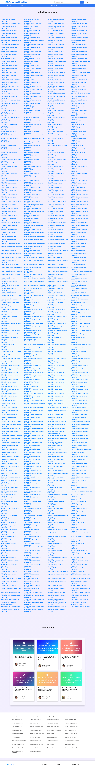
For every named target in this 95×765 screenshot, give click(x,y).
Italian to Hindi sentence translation (34, 281)
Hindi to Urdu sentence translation (11, 253)
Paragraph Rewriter (34, 747)
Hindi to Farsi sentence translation (34, 236)
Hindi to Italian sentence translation (58, 239)
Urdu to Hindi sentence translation (58, 575)
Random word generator (18, 747)
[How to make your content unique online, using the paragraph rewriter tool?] (47, 679)
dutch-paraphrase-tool (17, 733)
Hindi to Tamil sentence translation (58, 250)
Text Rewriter (50, 747)
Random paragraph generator (72, 740)
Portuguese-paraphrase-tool (37, 733)
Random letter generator (18, 744)
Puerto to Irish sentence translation (81, 449)
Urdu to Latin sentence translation (81, 578)
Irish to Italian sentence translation (58, 260)
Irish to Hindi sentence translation (34, 260)
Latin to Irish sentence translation (57, 344)
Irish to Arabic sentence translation (11, 257)
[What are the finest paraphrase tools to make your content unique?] (71, 647)
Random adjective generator (19, 740)
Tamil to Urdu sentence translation (34, 547)
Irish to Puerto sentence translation (58, 267)
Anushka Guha (69, 697)
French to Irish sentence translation (34, 177)
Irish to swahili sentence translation (11, 271)
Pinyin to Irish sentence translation (58, 407)
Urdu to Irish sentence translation (80, 575)
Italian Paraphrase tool (35, 723)
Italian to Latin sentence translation (34, 285)
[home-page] (16, 2)
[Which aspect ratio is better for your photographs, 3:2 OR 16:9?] (23, 647)
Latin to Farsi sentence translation (34, 341)
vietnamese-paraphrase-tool (54, 730)
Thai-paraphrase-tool (17, 726)
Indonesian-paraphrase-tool (36, 730)
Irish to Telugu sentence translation (81, 271)
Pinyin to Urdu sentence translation (11, 421)
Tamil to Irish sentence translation (81, 533)
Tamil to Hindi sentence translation (58, 533)
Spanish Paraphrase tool (53, 719)
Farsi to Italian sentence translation (58, 135)
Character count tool (35, 737)
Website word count (70, 744)
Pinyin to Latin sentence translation (58, 410)
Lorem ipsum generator (35, 751)
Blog (87, 2)
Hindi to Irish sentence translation (34, 239)
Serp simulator (50, 744)
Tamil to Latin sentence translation (81, 536)
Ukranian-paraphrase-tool (71, 726)
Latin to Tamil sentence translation (58, 355)
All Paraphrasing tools (35, 716)
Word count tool (16, 737)
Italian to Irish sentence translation (58, 281)
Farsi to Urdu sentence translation (11, 149)
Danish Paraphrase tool (17, 723)
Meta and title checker (70, 737)
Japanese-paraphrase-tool (36, 726)
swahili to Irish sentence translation (81, 491)
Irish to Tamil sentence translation (58, 271)
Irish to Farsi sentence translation (34, 257)
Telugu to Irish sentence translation (81, 554)
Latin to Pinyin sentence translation (11, 351)
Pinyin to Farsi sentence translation (34, 404)
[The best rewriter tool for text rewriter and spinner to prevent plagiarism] (23, 679)
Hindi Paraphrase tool (17, 719)
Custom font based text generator (17, 752)
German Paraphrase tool (71, 716)
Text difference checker (35, 740)
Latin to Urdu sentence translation (11, 358)
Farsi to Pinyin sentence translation (11, 142)
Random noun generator (53, 740)
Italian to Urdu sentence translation (11, 295)
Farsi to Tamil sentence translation (58, 145)
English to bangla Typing (71, 733)
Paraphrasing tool (51, 716)
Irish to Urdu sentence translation (11, 274)
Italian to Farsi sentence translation (34, 278)
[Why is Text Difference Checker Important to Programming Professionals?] (71, 679)
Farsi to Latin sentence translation (34, 138)
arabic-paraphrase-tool (53, 726)
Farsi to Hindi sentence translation (11, 135)
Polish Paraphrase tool (52, 723)
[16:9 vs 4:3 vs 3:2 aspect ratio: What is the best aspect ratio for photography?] (47, 647)
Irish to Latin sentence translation (34, 264)
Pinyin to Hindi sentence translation (34, 407)
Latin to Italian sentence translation (81, 344)
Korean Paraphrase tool (70, 719)
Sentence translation (52, 737)
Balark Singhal (22, 663)
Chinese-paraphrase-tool (18, 730)
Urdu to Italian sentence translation (11, 578)
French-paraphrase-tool (71, 730)
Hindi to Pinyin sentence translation (11, 246)
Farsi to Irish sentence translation (34, 135)
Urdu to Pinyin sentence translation (58, 582)
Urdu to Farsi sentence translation (58, 571)
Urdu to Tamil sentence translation (11, 588)
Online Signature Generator (18, 716)
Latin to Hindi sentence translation (34, 344)
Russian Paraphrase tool (35, 719)
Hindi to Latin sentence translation (34, 243)
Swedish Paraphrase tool (71, 723)
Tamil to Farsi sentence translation (58, 529)
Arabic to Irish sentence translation (34, 114)
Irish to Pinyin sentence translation (11, 267)
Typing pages (50, 733)
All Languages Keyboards (71, 747)
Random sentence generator (37, 744)
